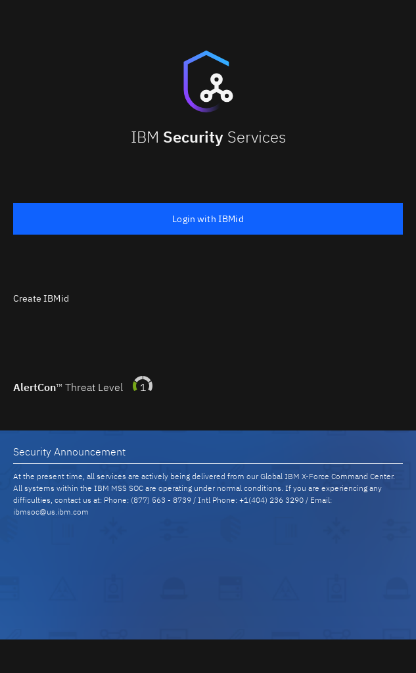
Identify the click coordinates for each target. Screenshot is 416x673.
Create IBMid (41, 298)
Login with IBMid (208, 219)
